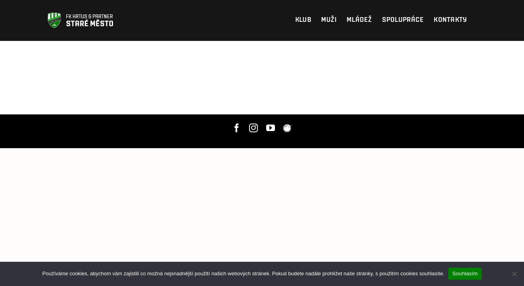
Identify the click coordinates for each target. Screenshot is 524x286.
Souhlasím (465, 273)
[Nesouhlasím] (514, 274)
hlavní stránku (356, 77)
